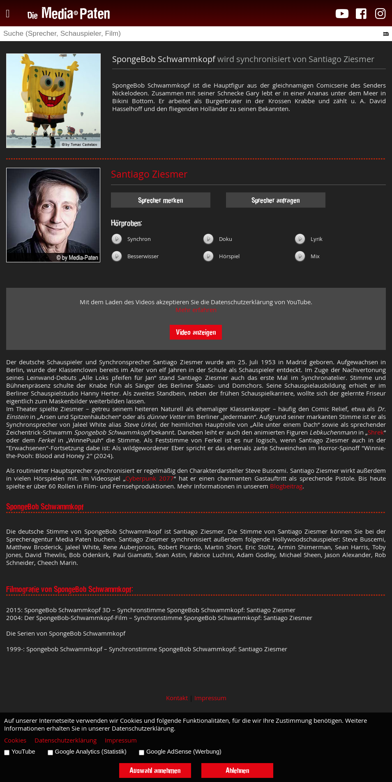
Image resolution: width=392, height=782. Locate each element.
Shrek (376, 432)
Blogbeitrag (286, 486)
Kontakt (177, 698)
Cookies (15, 740)
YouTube (23, 751)
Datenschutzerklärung (66, 740)
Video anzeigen (196, 332)
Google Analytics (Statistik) (91, 751)
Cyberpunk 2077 (149, 478)
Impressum (210, 698)
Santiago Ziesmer (149, 174)
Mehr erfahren (196, 310)
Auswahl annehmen (154, 770)
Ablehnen (237, 770)
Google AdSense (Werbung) (183, 751)
